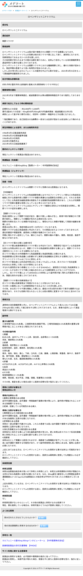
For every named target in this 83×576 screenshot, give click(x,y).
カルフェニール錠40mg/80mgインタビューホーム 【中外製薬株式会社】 (33, 540)
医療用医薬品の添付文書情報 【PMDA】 (19, 545)
